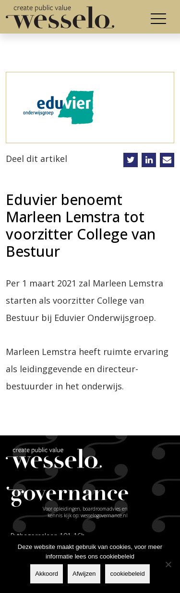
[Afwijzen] (168, 564)
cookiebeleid (127, 573)
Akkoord (46, 573)
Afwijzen (84, 573)
